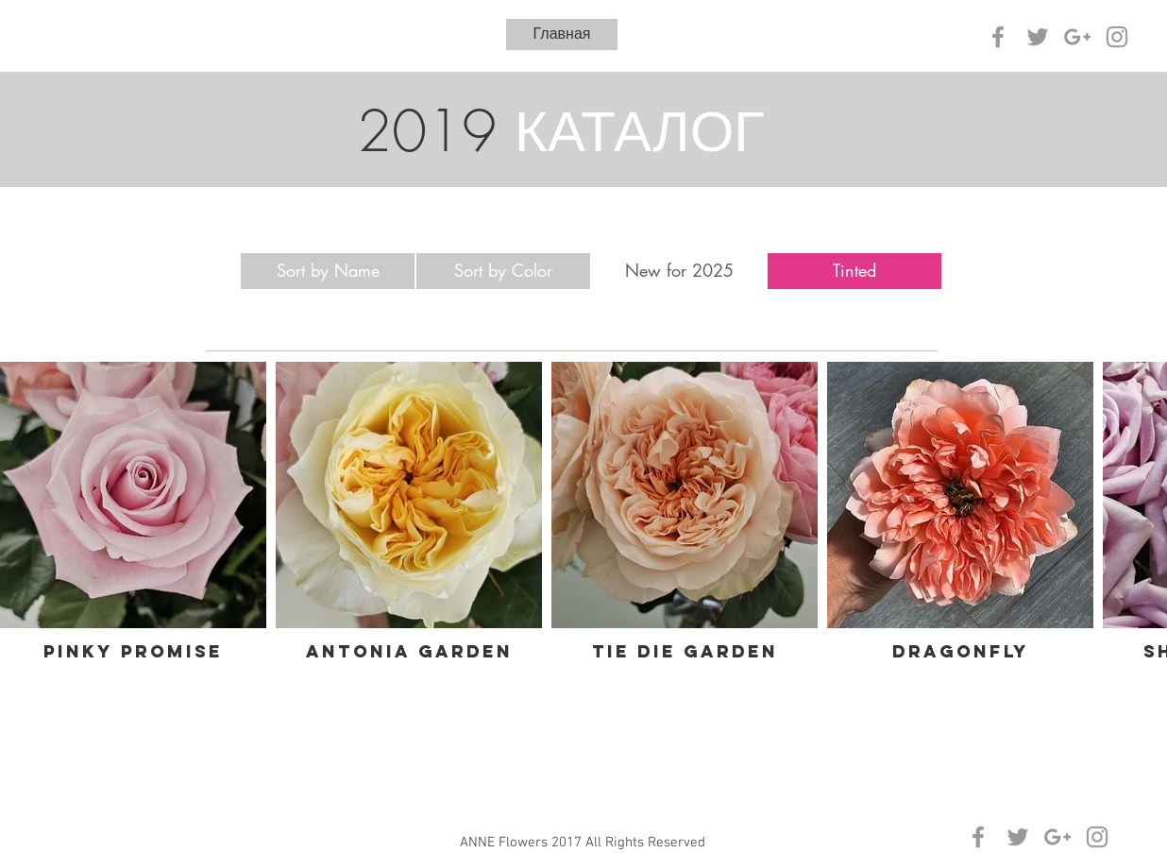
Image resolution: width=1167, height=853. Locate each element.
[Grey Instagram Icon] (1117, 37)
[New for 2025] (679, 271)
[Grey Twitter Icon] (1037, 37)
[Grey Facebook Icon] (998, 37)
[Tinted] (854, 271)
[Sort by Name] (327, 271)
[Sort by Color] (503, 271)
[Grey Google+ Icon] (1077, 37)
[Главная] (561, 34)
